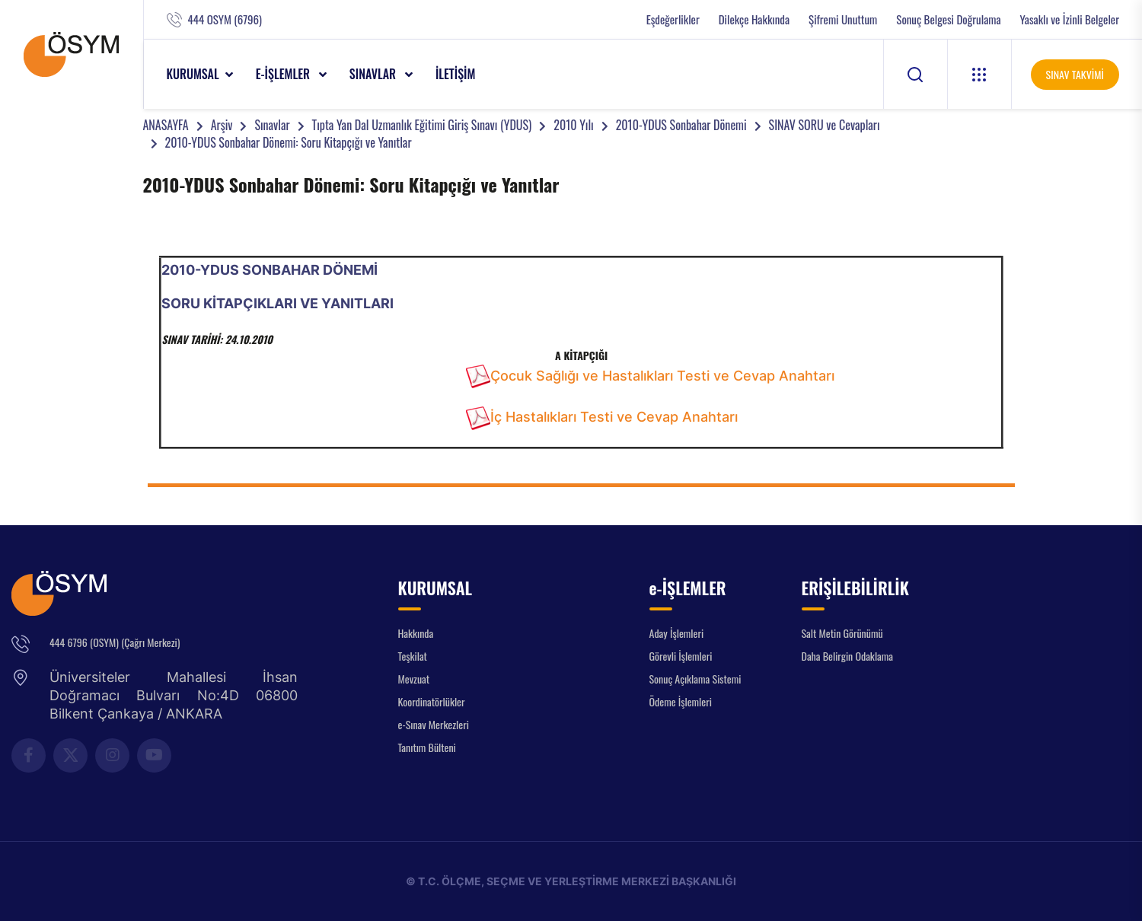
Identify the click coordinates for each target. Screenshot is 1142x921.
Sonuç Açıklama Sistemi (695, 679)
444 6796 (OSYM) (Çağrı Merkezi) (114, 642)
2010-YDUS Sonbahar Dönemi (681, 125)
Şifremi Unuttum (843, 19)
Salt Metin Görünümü (842, 633)
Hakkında (416, 633)
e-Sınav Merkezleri (433, 724)
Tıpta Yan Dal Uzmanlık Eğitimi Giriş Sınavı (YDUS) (422, 125)
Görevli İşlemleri (681, 656)
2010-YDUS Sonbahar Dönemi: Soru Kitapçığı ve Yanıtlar (288, 142)
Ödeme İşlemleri (680, 701)
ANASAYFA (166, 125)
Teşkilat (412, 656)
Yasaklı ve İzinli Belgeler (1069, 19)
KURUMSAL (193, 74)
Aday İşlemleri (676, 633)
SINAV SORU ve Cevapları (824, 125)
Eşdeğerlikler (673, 19)
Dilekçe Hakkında (754, 19)
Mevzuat (414, 679)
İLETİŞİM (455, 74)
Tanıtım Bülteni (427, 747)
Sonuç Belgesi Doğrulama (948, 19)
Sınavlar (271, 125)
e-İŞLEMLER (284, 74)
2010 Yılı (573, 125)
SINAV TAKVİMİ (1075, 74)
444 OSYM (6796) (225, 19)
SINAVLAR (374, 74)
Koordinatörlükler (431, 701)
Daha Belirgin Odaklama (848, 656)
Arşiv (222, 125)
